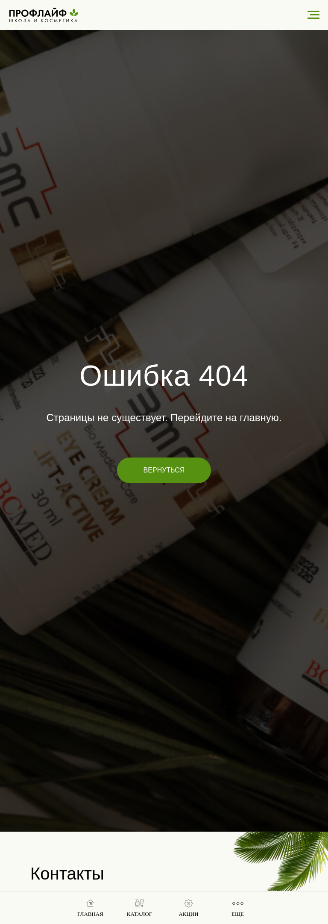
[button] (139, 908)
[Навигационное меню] (313, 15)
